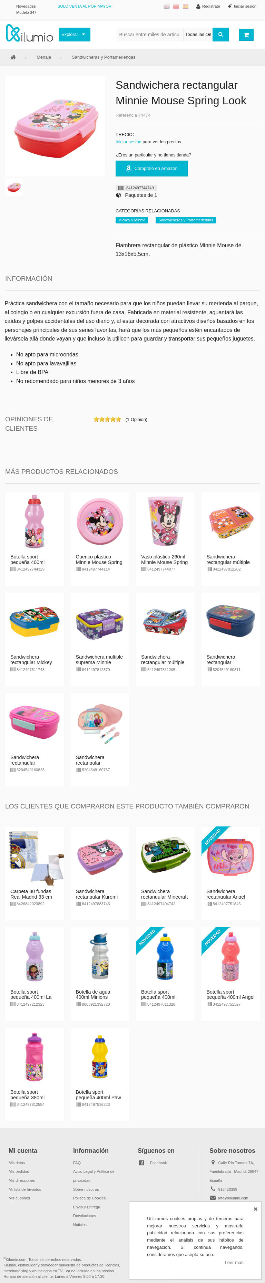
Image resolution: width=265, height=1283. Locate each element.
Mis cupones (19, 1198)
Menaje (44, 57)
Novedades (26, 6)
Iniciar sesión (128, 141)
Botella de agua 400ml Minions (93, 994)
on (96, 419)
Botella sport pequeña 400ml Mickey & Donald (159, 997)
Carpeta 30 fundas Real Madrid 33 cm (31, 894)
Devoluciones (84, 1216)
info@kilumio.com (233, 1198)
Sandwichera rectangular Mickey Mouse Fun (31, 662)
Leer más (234, 1262)
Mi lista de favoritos (25, 1189)
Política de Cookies (89, 1198)
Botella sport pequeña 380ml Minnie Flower (27, 1097)
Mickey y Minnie (131, 220)
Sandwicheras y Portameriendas (103, 57)
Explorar (69, 34)
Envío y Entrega (86, 1207)
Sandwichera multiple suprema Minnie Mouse (99, 662)
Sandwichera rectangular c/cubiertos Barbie (30, 763)
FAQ (77, 1163)
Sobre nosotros (86, 1189)
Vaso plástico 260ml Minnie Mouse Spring (164, 559)
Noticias (80, 1225)
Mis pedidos (19, 1171)
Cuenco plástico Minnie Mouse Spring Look (99, 562)
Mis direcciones (22, 1180)
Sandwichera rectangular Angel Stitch (226, 897)
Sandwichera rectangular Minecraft (164, 894)
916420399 (227, 1189)
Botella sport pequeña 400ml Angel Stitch (231, 997)
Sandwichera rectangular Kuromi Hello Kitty (97, 897)
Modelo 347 (26, 12)
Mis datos (17, 1163)
